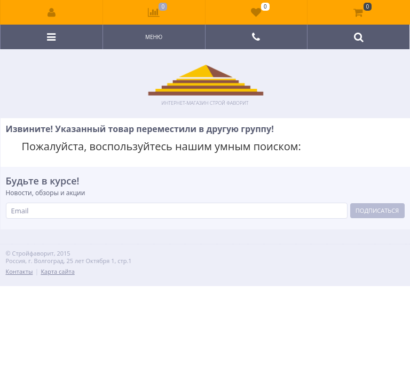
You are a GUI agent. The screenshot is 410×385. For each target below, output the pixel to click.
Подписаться (377, 210)
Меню (153, 37)
